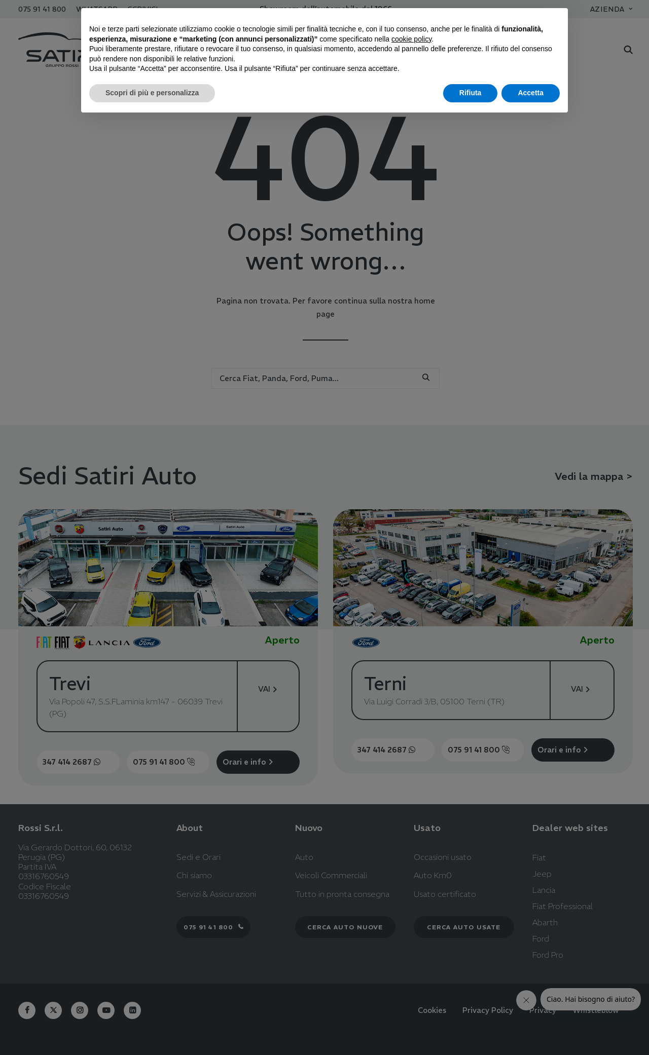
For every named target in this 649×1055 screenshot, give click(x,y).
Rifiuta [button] (470, 93)
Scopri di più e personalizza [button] (152, 93)
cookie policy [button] (411, 39)
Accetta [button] (531, 93)
